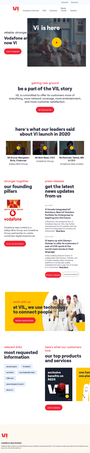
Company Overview (31, 10)
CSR (44, 10)
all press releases (52, 275)
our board (9, 372)
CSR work (10, 378)
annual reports (11, 366)
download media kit (70, 275)
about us (9, 390)
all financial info (45, 110)
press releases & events (14, 384)
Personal (65, 2)
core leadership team (27, 372)
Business (74, 2)
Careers (73, 10)
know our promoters (14, 243)
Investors (53, 10)
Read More (60, 231)
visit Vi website (13, 51)
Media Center (64, 9)
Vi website (26, 366)
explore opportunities (24, 320)
